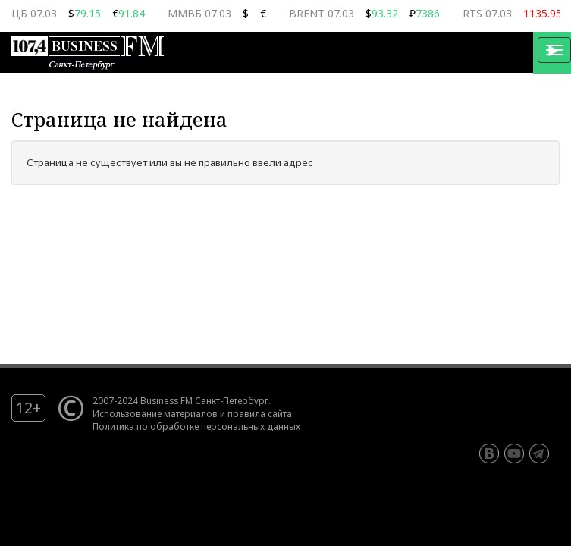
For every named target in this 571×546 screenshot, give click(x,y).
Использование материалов (155, 413)
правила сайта (259, 413)
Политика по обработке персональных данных (196, 426)
